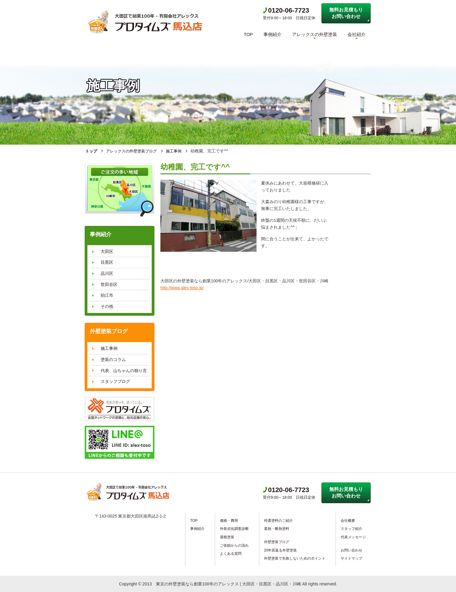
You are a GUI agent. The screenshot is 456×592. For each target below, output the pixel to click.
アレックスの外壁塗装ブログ (134, 151)
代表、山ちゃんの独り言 (124, 370)
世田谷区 (109, 284)
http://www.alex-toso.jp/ (182, 287)
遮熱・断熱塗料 (276, 529)
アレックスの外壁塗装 (314, 34)
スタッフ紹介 (351, 529)
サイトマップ (351, 558)
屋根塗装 (227, 537)
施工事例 (179, 151)
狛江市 (107, 295)
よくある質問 (231, 553)
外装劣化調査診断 (234, 529)
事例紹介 (272, 34)
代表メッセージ (353, 537)
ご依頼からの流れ (234, 545)
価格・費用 (229, 520)
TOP (248, 34)
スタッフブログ (115, 381)
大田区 (107, 251)
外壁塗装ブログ (276, 542)
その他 (107, 306)
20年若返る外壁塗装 (280, 550)
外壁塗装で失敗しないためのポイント (294, 558)
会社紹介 (357, 34)
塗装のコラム (113, 359)
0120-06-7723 (286, 10)
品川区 (107, 273)
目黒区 (107, 262)
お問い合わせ (351, 550)
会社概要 (348, 520)
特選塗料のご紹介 (278, 520)
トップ (91, 151)
